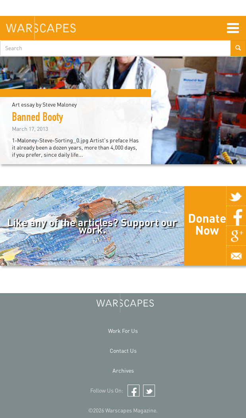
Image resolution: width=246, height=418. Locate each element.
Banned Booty (37, 118)
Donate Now (207, 224)
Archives (123, 370)
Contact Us (123, 350)
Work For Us (123, 330)
